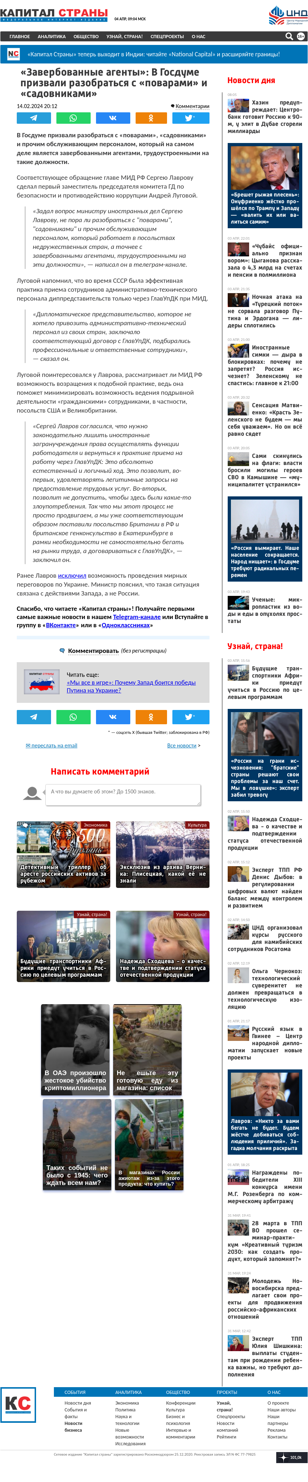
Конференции (181, 1403)
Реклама (277, 1430)
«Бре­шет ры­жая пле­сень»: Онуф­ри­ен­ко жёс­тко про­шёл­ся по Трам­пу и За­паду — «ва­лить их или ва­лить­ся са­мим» (265, 208)
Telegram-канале (137, 617)
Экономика (95, 825)
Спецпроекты (167, 36)
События (75, 1392)
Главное (20, 36)
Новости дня (251, 80)
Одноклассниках (126, 625)
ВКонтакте (61, 625)
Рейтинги (226, 1437)
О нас (198, 36)
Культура (197, 825)
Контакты (278, 1437)
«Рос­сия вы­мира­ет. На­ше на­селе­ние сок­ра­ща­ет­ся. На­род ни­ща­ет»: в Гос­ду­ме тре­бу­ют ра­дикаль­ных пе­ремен (265, 561)
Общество (86, 36)
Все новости (182, 745)
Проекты (227, 1392)
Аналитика (52, 36)
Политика (125, 1410)
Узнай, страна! (124, 36)
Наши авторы (282, 1410)
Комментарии (192, 106)
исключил (72, 575)
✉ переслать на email (51, 745)
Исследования (130, 1444)
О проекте (278, 1403)
